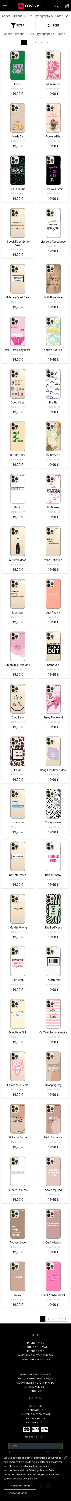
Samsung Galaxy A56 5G (35, 1374)
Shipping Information (35, 1414)
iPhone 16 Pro (35, 1351)
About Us (35, 1406)
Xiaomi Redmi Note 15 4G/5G (35, 1378)
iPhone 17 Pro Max (35, 1347)
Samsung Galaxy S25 (35, 1359)
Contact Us (35, 1410)
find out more (18, 1493)
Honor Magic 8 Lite (35, 1386)
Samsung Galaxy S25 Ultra (35, 1355)
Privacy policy (35, 1418)
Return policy (35, 1422)
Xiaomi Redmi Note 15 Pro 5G (35, 1382)
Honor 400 (35, 1391)
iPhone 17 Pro (35, 1342)
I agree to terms (20, 1485)
